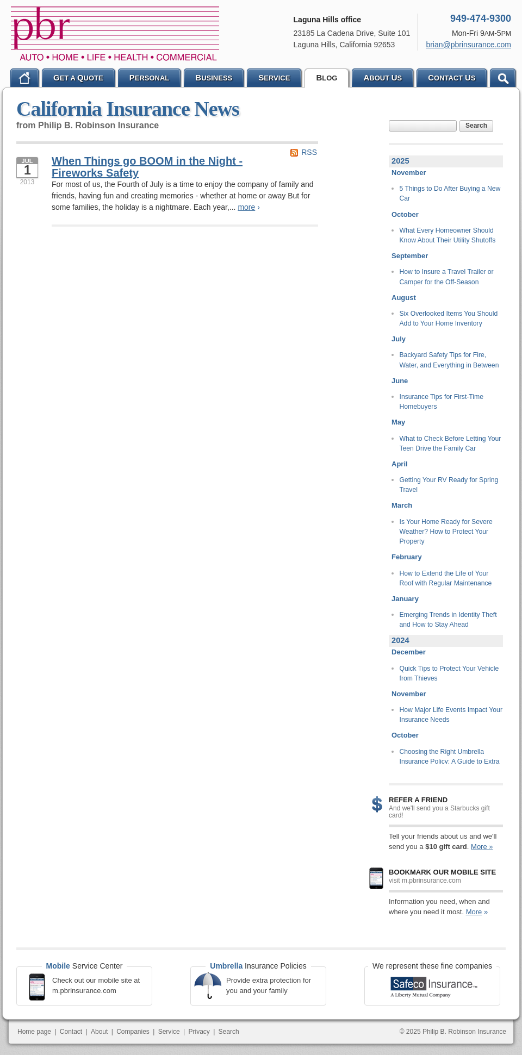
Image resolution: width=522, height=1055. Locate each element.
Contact (71, 1031)
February (406, 557)
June (399, 381)
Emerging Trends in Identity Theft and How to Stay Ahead (448, 619)
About (99, 1031)
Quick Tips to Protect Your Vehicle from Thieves (449, 673)
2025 (400, 161)
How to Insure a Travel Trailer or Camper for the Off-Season (447, 276)
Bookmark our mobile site (442, 872)
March (401, 505)
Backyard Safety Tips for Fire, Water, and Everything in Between (449, 360)
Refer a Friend (418, 800)
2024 (400, 640)
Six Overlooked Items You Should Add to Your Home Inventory (449, 318)
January (405, 599)
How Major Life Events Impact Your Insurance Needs (451, 714)
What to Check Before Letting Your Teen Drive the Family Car (450, 443)
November (408, 172)
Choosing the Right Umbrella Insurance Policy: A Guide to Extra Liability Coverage (450, 762)
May (398, 422)
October (405, 214)
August (403, 298)
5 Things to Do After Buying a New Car (450, 193)
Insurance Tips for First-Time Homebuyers (441, 401)
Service (169, 1031)
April (399, 464)
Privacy (198, 1031)
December (408, 652)
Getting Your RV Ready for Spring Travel (449, 485)
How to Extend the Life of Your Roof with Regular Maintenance (446, 578)
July (398, 339)
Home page (34, 1031)
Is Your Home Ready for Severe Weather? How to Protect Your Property (446, 532)
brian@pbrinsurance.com (468, 44)
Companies (133, 1031)
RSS (309, 152)
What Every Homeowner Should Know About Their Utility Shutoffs (448, 235)
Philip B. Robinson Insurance (115, 34)
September (409, 256)
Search (476, 125)
